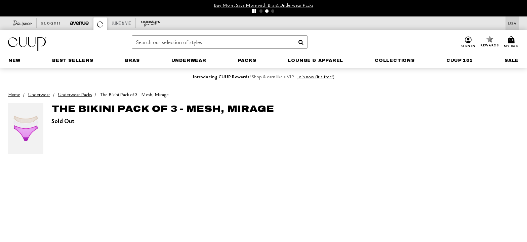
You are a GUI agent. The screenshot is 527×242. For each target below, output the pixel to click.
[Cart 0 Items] (512, 42)
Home (14, 94)
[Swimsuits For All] (150, 23)
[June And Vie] (121, 23)
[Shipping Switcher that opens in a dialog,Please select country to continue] (512, 23)
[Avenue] (79, 23)
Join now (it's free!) (315, 77)
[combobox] (220, 42)
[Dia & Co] (22, 23)
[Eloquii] (51, 23)
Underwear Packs (75, 94)
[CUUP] (100, 23)
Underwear (39, 94)
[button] (468, 42)
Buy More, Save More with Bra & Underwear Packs (263, 5)
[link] (14, 60)
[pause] (254, 11)
